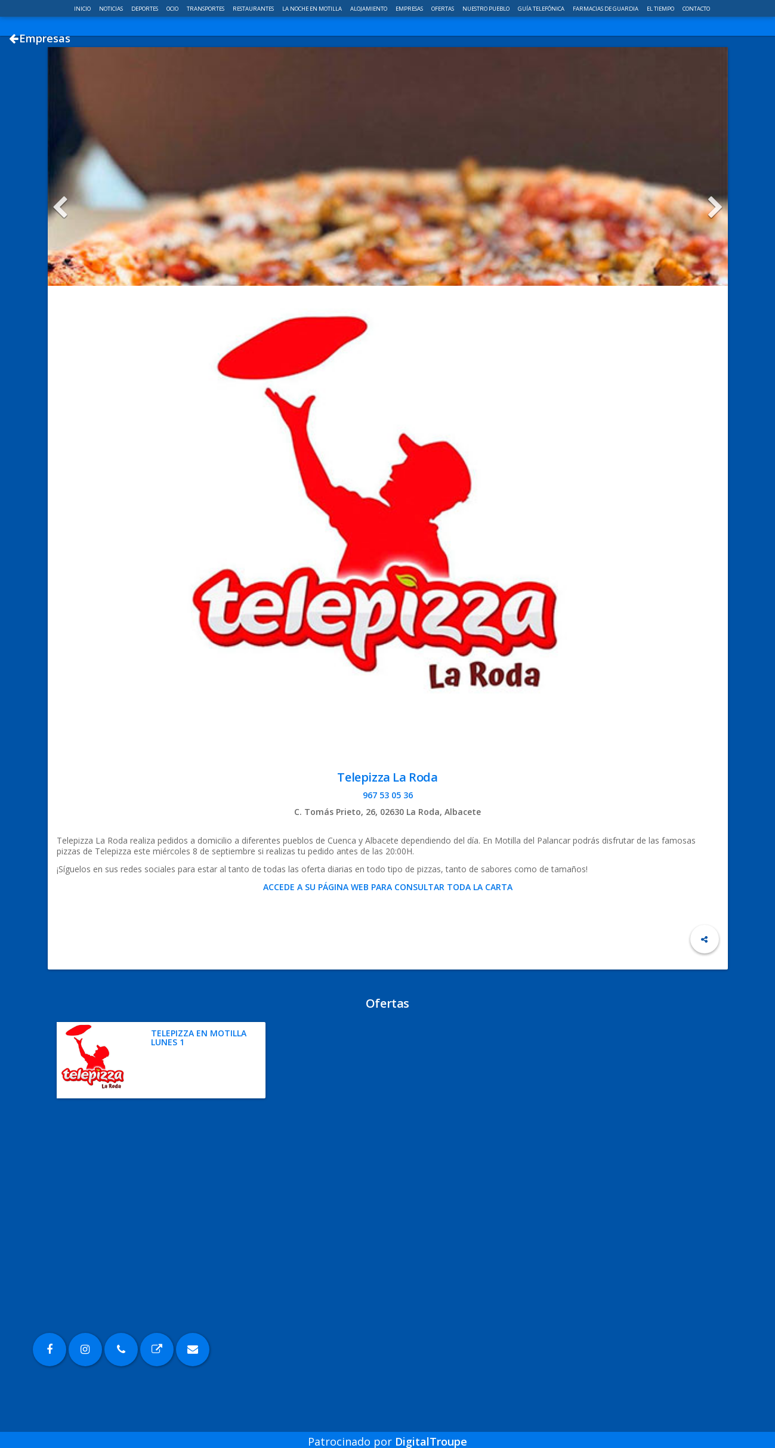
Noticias (111, 9)
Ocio (173, 9)
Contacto (696, 9)
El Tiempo (661, 9)
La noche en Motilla (312, 9)
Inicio (83, 9)
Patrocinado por (387, 1432)
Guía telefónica (542, 9)
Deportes (145, 9)
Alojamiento (369, 9)
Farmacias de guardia (606, 9)
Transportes (206, 9)
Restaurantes (254, 9)
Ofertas (443, 9)
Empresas (410, 9)
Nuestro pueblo (486, 9)
